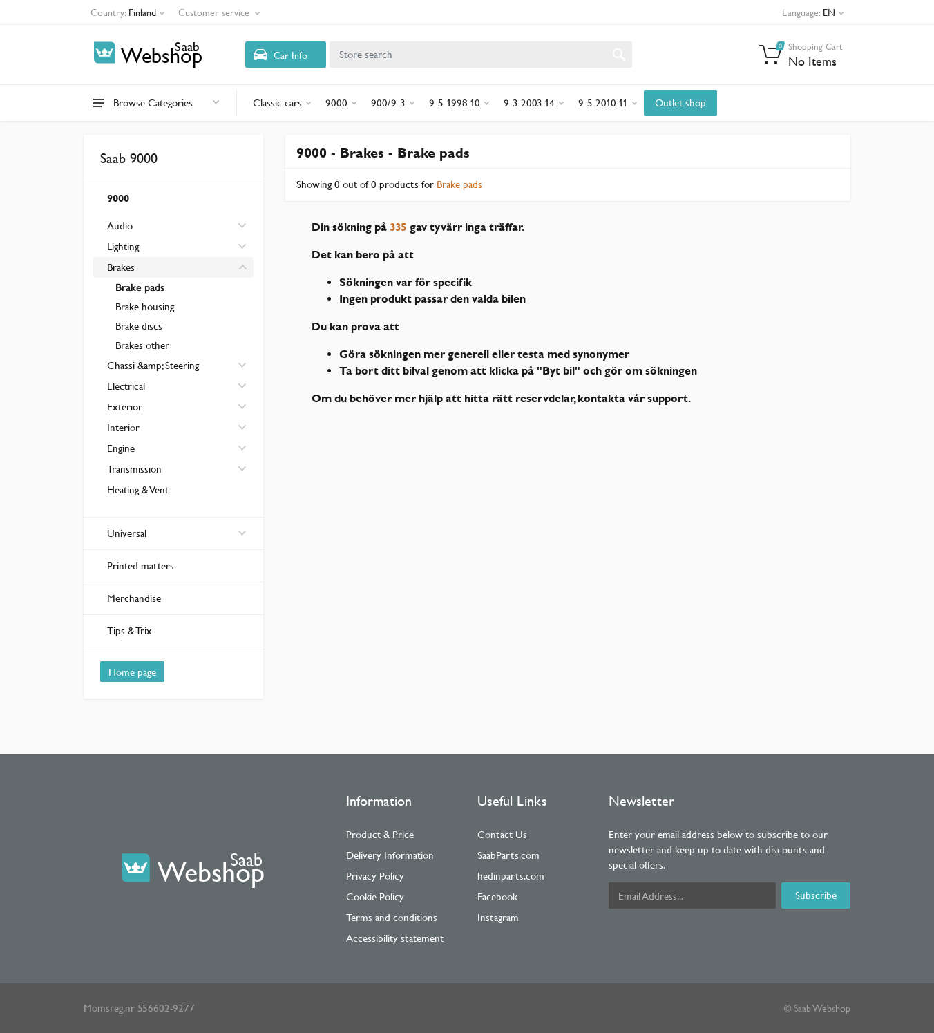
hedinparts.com (510, 876)
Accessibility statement (395, 938)
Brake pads (139, 287)
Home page (132, 672)
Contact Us (502, 834)
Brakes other (142, 345)
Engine (121, 448)
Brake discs (138, 326)
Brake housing (144, 306)
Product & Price (380, 834)
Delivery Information (390, 855)
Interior (123, 427)
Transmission (134, 469)
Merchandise (134, 598)
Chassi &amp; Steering (153, 365)
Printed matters (140, 565)
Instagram (498, 917)
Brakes (121, 267)
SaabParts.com (508, 855)
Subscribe (816, 895)
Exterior (124, 407)
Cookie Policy (375, 896)
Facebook (497, 896)
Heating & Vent (138, 489)
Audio (120, 225)
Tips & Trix (129, 630)
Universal (177, 533)
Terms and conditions (391, 917)
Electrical (126, 386)
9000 (118, 198)
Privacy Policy (375, 876)
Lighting (123, 246)
